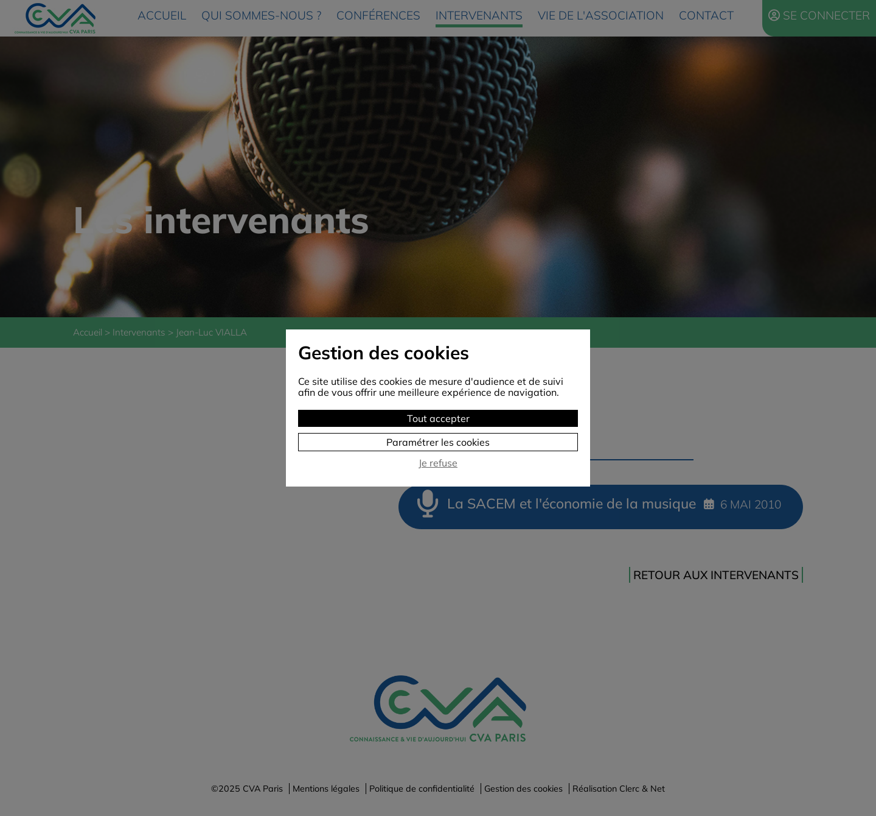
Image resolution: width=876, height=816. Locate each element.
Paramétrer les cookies (438, 442)
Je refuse (438, 463)
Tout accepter (438, 418)
